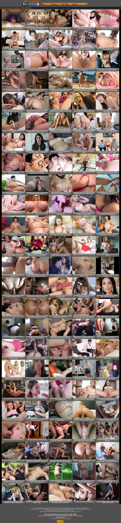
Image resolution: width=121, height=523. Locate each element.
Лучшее (59, 4)
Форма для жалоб (62, 514)
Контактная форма (50, 514)
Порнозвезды (82, 4)
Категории (48, 4)
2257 (70, 514)
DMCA (75, 514)
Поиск (70, 4)
